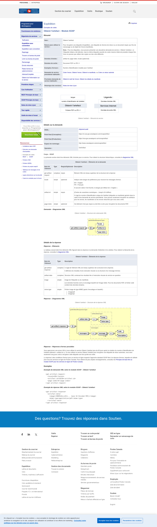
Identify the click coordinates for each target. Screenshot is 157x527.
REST (24, 157)
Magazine (84, 455)
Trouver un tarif (87, 436)
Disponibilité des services (30, 120)
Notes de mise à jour (28, 105)
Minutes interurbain (87, 475)
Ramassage (26, 62)
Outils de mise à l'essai (29, 115)
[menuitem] (24, 3)
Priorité (24, 494)
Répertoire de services (29, 36)
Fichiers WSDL (27, 163)
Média (112, 458)
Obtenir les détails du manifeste (90, 79)
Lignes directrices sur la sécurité (32, 175)
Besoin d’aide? (115, 496)
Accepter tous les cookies (109, 520)
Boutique (99, 11)
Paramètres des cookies (132, 520)
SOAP (31, 157)
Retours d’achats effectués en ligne (93, 499)
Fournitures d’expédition (30, 480)
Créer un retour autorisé (106, 72)
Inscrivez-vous (31, 131)
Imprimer (134, 23)
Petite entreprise (56, 460)
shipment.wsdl (83, 129)
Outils (89, 11)
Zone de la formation (117, 485)
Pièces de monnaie (87, 491)
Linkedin (29, 434)
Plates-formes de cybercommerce (27, 70)
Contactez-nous (115, 499)
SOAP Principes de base (30, 100)
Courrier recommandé (29, 489)
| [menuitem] (112, 3)
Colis (23, 472)
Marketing (54, 458)
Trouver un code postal (90, 433)
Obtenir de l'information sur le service (31, 79)
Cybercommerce (56, 455)
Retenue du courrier (28, 455)
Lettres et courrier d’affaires (31, 497)
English (134, 3)
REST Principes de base (29, 95)
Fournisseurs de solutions (30, 31)
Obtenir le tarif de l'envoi (71, 79)
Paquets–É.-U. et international (32, 492)
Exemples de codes (50, 27)
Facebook (22, 434)
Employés (114, 479)
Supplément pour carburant (120, 471)
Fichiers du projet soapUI (30, 166)
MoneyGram (85, 469)
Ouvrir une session (121, 3)
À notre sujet (114, 452)
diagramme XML (128, 157)
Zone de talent (115, 487)
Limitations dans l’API (29, 146)
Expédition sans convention (31, 49)
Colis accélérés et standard (31, 483)
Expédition (79, 11)
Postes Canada (116, 449)
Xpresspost (26, 486)
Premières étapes (27, 84)
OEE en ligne (115, 433)
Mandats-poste (86, 466)
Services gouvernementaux (90, 482)
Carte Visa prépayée (88, 472)
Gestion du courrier (63, 11)
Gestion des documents (61, 466)
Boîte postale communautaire (32, 458)
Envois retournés (27, 65)
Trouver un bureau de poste (31, 55)
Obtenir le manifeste (88, 72)
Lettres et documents (29, 469)
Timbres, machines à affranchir (33, 475)
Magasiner (107, 3)
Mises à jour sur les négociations (121, 473)
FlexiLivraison (26, 460)
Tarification (25, 40)
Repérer (54, 436)
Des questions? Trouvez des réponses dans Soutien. (78, 418)
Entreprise (35, 3)
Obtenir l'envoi (76, 72)
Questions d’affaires (88, 452)
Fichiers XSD (27, 160)
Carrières (113, 455)
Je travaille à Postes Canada (120, 482)
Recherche (134, 11)
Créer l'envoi (67, 72)
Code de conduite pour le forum (32, 178)
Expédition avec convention (27, 44)
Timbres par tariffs (87, 494)
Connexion (54, 472)
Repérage (25, 52)
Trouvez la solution (57, 469)
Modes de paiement (87, 497)
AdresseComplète (28, 74)
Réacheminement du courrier (31, 452)
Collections (84, 458)
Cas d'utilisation (27, 90)
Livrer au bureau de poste (30, 59)
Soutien (109, 11)
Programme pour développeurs (27, 25)
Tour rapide (25, 110)
